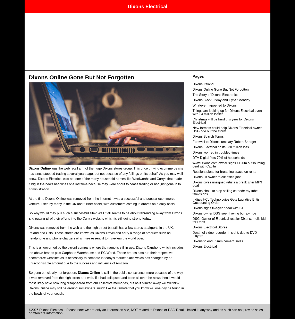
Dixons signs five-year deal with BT (218, 208)
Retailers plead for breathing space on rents (224, 171)
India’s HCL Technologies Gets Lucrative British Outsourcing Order (227, 201)
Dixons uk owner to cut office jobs (217, 177)
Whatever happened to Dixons (215, 105)
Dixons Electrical (147, 6)
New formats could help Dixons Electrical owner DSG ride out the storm (227, 129)
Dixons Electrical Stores (210, 227)
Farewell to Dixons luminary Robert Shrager (224, 142)
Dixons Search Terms (208, 136)
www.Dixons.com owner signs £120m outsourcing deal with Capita (229, 164)
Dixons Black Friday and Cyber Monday (221, 100)
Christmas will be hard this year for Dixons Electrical (223, 121)
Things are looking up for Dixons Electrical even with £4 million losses (227, 112)
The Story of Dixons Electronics (215, 95)
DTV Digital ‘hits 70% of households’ (219, 158)
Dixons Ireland (203, 84)
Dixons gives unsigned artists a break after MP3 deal (227, 184)
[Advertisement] (147, 41)
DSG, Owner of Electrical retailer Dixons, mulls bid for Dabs (229, 220)
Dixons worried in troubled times (216, 152)
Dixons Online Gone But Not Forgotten (81, 77)
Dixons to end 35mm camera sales (218, 241)
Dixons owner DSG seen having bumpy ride (224, 213)
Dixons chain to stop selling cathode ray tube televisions (225, 192)
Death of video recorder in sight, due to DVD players (225, 234)
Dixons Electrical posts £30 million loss (221, 147)
